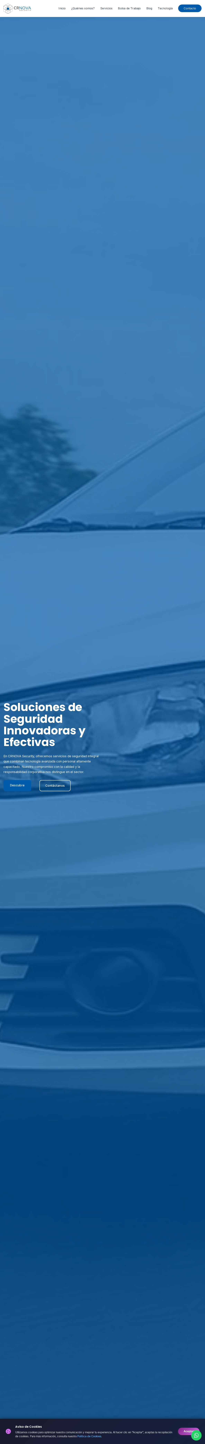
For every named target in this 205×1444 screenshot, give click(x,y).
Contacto (190, 8)
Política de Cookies (89, 1436)
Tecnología (165, 8)
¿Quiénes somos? (83, 8)
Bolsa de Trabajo (129, 8)
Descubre (17, 785)
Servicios (106, 8)
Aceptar (189, 1431)
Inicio (62, 8)
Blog (149, 8)
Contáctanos (55, 785)
